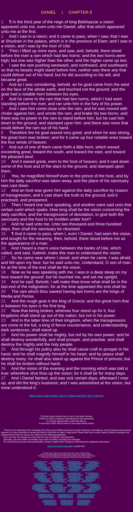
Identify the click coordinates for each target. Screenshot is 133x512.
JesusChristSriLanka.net (92, 477)
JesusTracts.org (74, 470)
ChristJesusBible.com (89, 491)
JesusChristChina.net (58, 476)
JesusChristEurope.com (74, 484)
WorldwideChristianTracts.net (85, 497)
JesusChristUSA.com (38, 486)
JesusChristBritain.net (91, 473)
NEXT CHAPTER (96, 396)
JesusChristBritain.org (91, 461)
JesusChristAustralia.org (76, 467)
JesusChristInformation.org (75, 463)
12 (3, 190)
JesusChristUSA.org (39, 463)
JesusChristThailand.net (60, 478)
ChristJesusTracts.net (83, 500)
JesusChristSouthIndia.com (57, 488)
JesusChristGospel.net (73, 480)
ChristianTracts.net (86, 481)
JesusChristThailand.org (60, 467)
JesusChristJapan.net (92, 476)
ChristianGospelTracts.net (46, 497)
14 (3, 224)
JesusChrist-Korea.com (78, 487)
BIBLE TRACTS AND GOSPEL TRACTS (48, 396)
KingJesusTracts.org (67, 503)
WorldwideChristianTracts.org (85, 496)
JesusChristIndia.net (57, 477)
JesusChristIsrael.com (40, 484)
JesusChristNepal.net (40, 477)
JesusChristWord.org (44, 468)
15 (3, 233)
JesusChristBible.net (58, 480)
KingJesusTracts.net (83, 503)
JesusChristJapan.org (92, 464)
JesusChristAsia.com (57, 484)
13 (3, 204)
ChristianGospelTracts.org (46, 496)
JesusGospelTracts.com (49, 501)
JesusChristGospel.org (73, 468)
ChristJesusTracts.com (49, 500)
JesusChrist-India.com (76, 488)
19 (3, 281)
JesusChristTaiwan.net (43, 478)
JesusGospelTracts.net (84, 501)
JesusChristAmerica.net (56, 474)
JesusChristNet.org (94, 463)
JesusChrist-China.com (94, 488)
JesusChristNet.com (95, 486)
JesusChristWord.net (44, 480)
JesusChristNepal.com (38, 488)
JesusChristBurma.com (39, 487)
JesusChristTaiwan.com (41, 490)
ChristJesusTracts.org (67, 500)
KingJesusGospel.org (89, 468)
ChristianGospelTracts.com (46, 494)
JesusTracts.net (73, 481)
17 (3, 257)
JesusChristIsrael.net (41, 473)
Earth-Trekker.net (91, 478)
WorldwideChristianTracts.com (86, 494)
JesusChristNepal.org (40, 466)
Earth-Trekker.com (95, 487)
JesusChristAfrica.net (41, 476)
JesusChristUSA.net (39, 474)
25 (3, 349)
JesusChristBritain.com (92, 484)
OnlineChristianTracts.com (65, 494)
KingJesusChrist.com (50, 504)
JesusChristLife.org (46, 470)
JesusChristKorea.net (75, 476)
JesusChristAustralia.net (76, 478)
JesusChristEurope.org (74, 461)
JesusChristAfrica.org (41, 464)
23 (3, 320)
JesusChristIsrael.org (41, 461)
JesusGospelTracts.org (66, 501)
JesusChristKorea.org (75, 464)
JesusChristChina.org (58, 464)
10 (3, 161)
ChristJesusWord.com (74, 491)
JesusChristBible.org (59, 468)
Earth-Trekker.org (91, 467)
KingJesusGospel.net (89, 480)
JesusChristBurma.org (74, 466)
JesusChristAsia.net (57, 473)
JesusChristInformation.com (75, 486)
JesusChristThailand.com (58, 490)
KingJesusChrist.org (67, 504)
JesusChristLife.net (94, 474)
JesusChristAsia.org (57, 461)
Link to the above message (60, 446)
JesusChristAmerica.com (55, 486)
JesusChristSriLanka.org (92, 466)
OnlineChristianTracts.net (65, 497)
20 (3, 291)
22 (3, 310)
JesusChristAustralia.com (91, 490)
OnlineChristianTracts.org (65, 496)
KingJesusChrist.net (83, 504)
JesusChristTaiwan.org (43, 467)
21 (3, 301)
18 (3, 272)
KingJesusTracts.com (50, 503)
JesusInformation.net (61, 481)
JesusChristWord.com (44, 491)
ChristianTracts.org (86, 470)
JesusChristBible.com (59, 491)
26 (3, 368)
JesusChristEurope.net (74, 473)
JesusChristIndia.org (57, 466)
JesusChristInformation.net (75, 474)
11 (3, 176)
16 (3, 248)
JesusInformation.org (61, 470)
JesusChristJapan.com (74, 490)
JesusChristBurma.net (74, 477)
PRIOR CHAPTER (77, 396)
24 (3, 334)
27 (3, 378)
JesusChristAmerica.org (56, 463)
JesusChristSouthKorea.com (59, 487)
